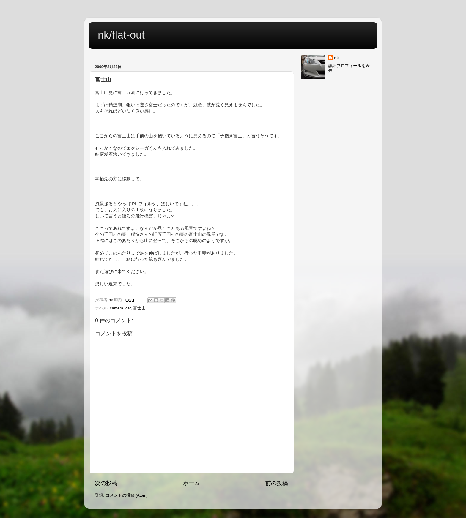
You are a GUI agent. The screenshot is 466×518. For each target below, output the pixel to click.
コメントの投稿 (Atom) (127, 495)
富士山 (139, 308)
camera (116, 308)
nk (336, 58)
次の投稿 (106, 483)
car (128, 308)
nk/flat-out (121, 35)
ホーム (191, 483)
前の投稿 (276, 483)
